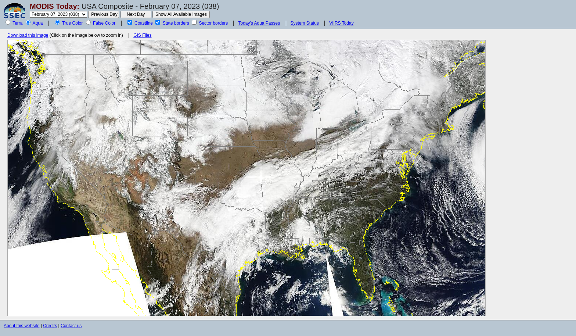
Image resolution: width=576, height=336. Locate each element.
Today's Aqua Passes (259, 23)
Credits (50, 325)
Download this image (27, 35)
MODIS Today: (54, 6)
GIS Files (142, 35)
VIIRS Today (341, 23)
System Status (305, 23)
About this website (21, 325)
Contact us (71, 325)
